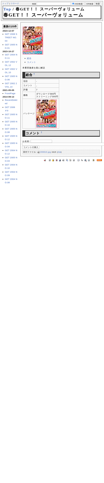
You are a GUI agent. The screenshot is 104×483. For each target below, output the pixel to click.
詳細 (59, 152)
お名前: (26, 141)
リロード (15, 3)
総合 (29, 58)
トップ (5, 3)
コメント (31, 62)
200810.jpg (44, 152)
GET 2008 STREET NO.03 (11, 37)
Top (7, 9)
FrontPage (10, 93)
